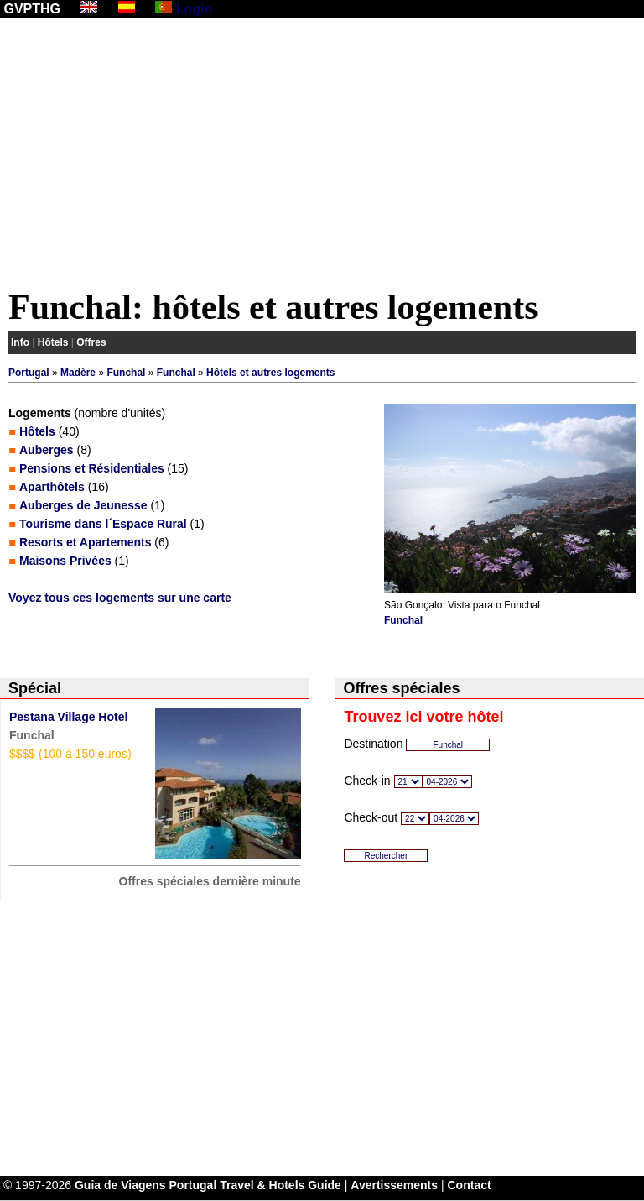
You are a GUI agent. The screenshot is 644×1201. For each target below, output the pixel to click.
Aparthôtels (52, 486)
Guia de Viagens (120, 1185)
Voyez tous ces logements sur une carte (119, 597)
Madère (78, 373)
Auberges (46, 450)
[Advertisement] (322, 156)
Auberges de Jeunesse (83, 505)
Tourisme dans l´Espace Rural (103, 523)
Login (194, 9)
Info (20, 342)
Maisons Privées (65, 560)
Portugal (28, 373)
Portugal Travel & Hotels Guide (255, 1185)
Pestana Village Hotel (68, 716)
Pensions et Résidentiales (91, 468)
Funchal (125, 373)
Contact (469, 1185)
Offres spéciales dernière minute (210, 881)
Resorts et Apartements (85, 542)
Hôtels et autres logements (270, 373)
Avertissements (394, 1185)
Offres (91, 342)
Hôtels (53, 342)
